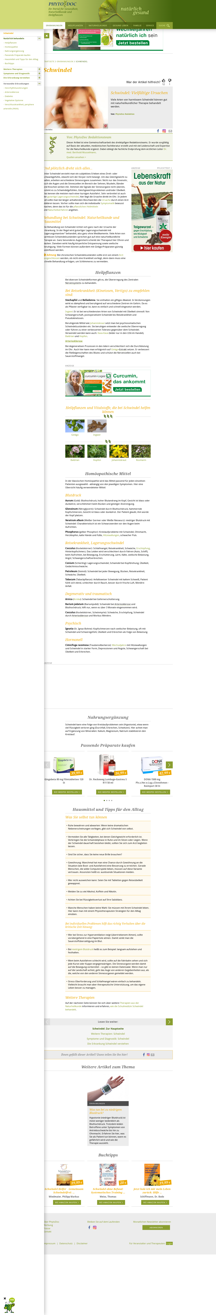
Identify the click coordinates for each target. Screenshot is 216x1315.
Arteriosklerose (12, 91)
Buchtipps (9, 63)
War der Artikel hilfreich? (143, 106)
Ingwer (69, 349)
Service (150, 25)
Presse (47, 1299)
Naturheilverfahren (59, 240)
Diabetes (9, 95)
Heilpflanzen (75, 25)
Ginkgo (135, 388)
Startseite (48, 86)
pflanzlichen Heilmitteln (100, 237)
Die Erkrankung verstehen (16, 77)
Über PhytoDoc (51, 1292)
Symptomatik (119, 234)
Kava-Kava (119, 371)
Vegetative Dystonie (14, 99)
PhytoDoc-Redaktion (124, 138)
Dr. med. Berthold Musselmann (123, 177)
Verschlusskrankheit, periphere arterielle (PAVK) (18, 106)
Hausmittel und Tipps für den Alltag (21, 58)
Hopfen (99, 375)
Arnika (78, 650)
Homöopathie (11, 46)
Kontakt (47, 1302)
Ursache (108, 230)
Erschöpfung (85, 597)
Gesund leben (120, 25)
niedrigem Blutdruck (83, 1013)
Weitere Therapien (12, 68)
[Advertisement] (108, 743)
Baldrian (84, 375)
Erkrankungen (54, 25)
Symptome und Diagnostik (16, 73)
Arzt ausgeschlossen (54, 291)
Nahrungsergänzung (14, 50)
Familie (137, 25)
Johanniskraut (100, 361)
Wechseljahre (123, 701)
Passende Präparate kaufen (17, 54)
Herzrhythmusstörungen (16, 87)
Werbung (48, 1295)
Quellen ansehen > (77, 182)
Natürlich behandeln (13, 38)
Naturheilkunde (98, 25)
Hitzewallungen (129, 577)
